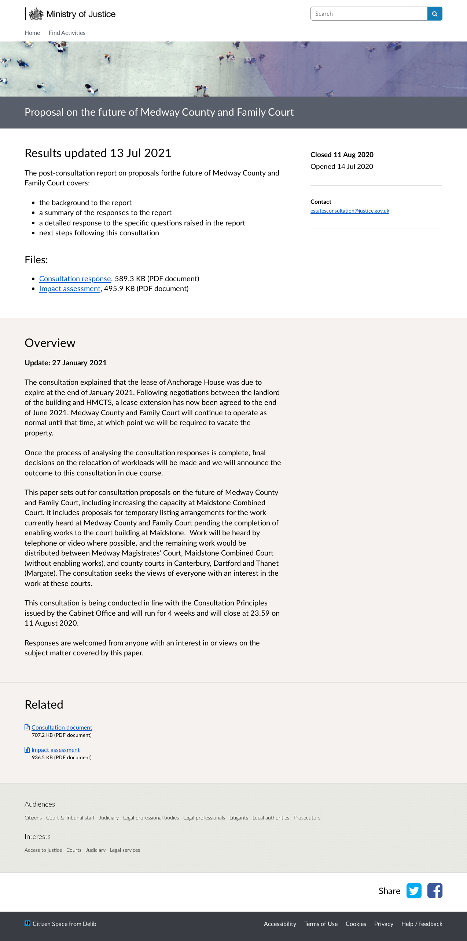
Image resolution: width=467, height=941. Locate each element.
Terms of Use (321, 923)
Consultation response (75, 278)
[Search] (434, 14)
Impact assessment (69, 288)
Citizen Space (50, 923)
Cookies (356, 923)
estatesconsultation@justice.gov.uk (349, 210)
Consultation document (58, 727)
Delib (89, 923)
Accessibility (280, 923)
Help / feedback (421, 923)
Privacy (383, 923)
